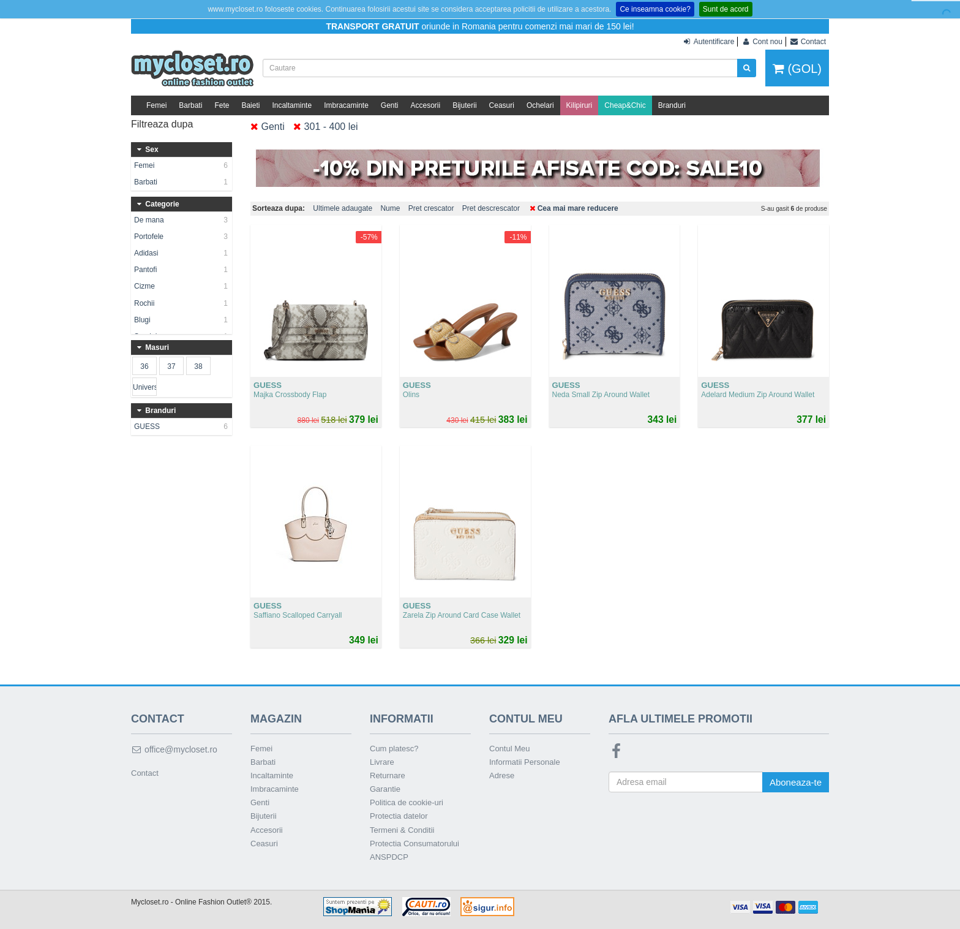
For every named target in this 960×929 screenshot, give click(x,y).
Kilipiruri (579, 105)
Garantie (385, 789)
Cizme (181, 286)
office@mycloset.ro (174, 749)
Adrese (501, 775)
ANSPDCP (389, 857)
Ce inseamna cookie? (655, 9)
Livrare (382, 762)
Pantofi (181, 270)
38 (198, 366)
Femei (156, 105)
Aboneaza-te (796, 782)
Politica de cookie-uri (406, 802)
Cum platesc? (394, 748)
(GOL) (797, 68)
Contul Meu (509, 748)
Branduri (672, 105)
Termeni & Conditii (402, 830)
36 (144, 366)
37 (171, 366)
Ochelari (540, 105)
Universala (144, 387)
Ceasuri (501, 105)
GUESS (181, 426)
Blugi (181, 320)
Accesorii (426, 105)
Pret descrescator (491, 208)
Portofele (181, 236)
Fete (221, 105)
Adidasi (181, 253)
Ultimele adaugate (342, 208)
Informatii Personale (524, 762)
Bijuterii (464, 105)
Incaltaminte (292, 105)
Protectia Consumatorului (414, 843)
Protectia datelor (399, 816)
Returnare (387, 775)
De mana (181, 220)
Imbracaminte (346, 105)
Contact (145, 773)
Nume (390, 208)
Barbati (190, 105)
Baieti (250, 105)
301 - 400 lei (325, 126)
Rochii (181, 303)
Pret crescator (431, 208)
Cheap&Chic (624, 105)
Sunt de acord (726, 9)
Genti (390, 105)
